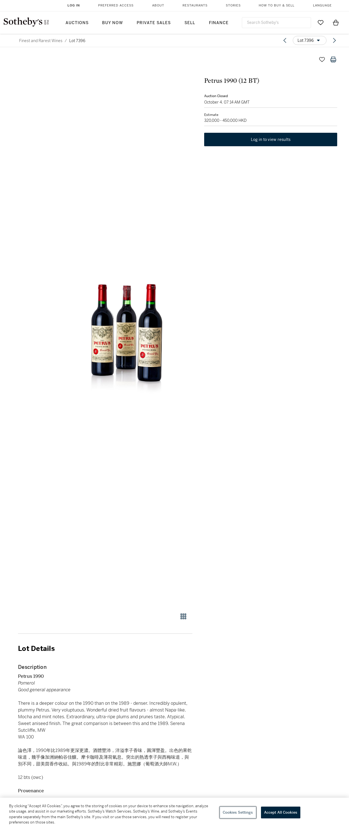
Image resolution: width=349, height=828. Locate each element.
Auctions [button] (77, 22)
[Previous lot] (285, 40)
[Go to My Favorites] (320, 22)
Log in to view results (271, 140)
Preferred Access (116, 5)
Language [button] (322, 5)
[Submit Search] (304, 22)
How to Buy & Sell (276, 5)
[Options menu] (310, 40)
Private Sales (154, 22)
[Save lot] (322, 59)
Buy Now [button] (112, 22)
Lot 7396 (77, 40)
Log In (73, 5)
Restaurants (195, 5)
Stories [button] (233, 5)
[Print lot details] (333, 59)
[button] (126, 330)
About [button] (158, 5)
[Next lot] (334, 40)
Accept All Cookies (280, 812)
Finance (219, 22)
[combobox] (276, 22)
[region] (174, 813)
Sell (189, 22)
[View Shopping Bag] (335, 22)
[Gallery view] (183, 616)
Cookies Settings (238, 812)
